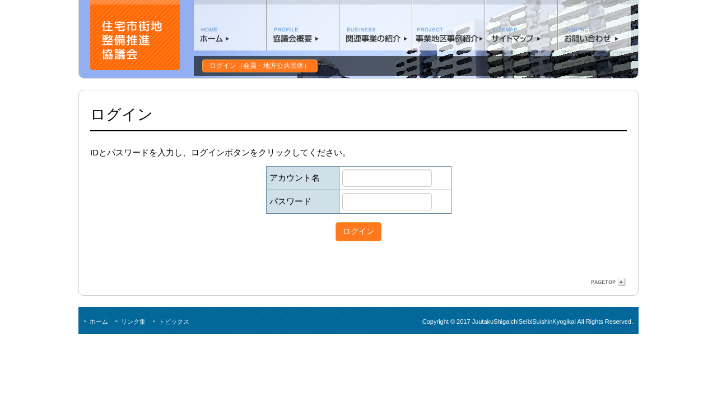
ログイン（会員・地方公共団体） (259, 66)
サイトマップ (521, 25)
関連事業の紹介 (375, 25)
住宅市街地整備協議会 (135, 35)
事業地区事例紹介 (448, 25)
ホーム (230, 25)
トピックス (174, 321)
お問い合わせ (594, 25)
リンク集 (133, 321)
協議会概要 (303, 25)
